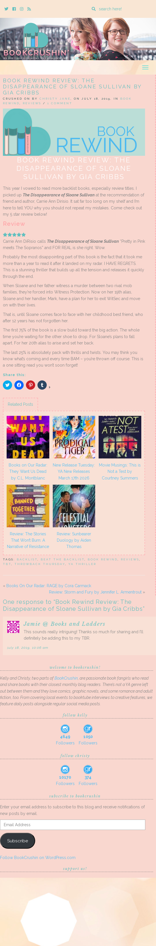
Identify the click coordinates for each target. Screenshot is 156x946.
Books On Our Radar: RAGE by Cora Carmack (48, 585)
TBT (7, 564)
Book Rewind (103, 559)
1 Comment (59, 103)
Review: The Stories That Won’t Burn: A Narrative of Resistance (28, 540)
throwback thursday (39, 564)
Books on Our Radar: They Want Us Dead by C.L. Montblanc (28, 471)
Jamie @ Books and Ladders (65, 624)
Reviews (32, 103)
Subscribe (17, 840)
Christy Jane (55, 98)
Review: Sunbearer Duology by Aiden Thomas (74, 540)
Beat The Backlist (62, 559)
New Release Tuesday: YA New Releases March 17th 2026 (74, 471)
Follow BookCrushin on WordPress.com (38, 857)
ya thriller (82, 564)
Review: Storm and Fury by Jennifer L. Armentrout (95, 592)
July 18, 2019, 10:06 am (27, 648)
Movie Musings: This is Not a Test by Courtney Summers (120, 471)
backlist (27, 559)
